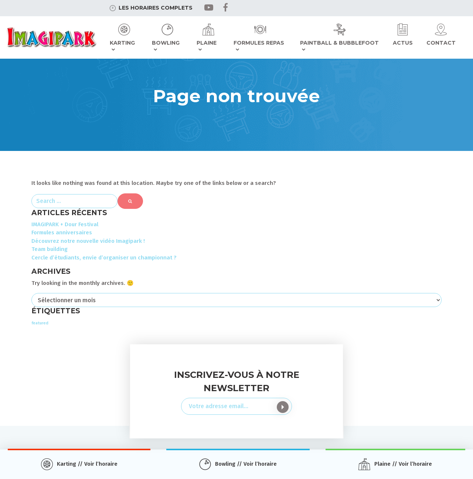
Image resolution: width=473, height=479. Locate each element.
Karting (122, 42)
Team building (49, 249)
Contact (441, 42)
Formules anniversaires (61, 232)
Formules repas (259, 42)
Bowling (166, 42)
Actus (403, 42)
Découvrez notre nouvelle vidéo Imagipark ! (88, 241)
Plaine (207, 42)
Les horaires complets (156, 7)
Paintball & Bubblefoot (339, 42)
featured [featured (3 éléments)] (39, 323)
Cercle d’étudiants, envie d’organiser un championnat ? (104, 257)
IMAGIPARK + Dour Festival (64, 224)
